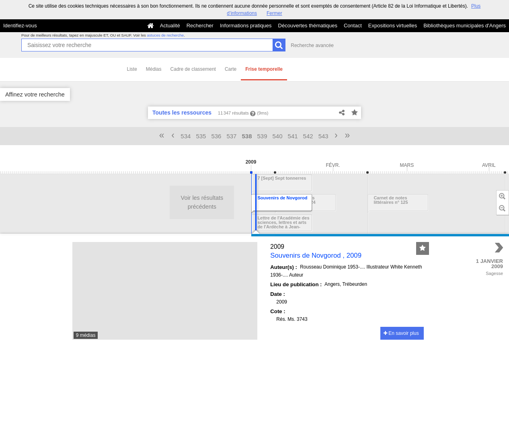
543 (323, 136)
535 (201, 136)
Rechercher (200, 26)
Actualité (170, 26)
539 (262, 136)
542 (308, 136)
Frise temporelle (264, 69)
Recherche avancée (312, 45)
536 (216, 136)
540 (278, 136)
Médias (154, 69)
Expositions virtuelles (392, 26)
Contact (353, 26)
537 (231, 136)
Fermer (274, 13)
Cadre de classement (193, 69)
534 (186, 136)
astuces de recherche (165, 35)
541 (293, 136)
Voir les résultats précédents (101, 202)
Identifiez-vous (20, 26)
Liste (132, 69)
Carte (230, 69)
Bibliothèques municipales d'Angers (464, 26)
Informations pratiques (246, 26)
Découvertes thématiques (307, 26)
